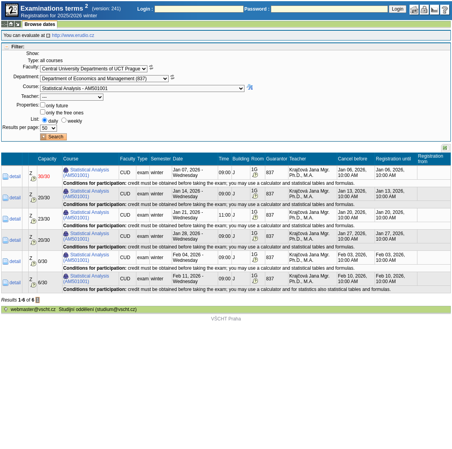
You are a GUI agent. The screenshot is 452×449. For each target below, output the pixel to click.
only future (57, 106)
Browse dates (39, 24)
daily (53, 121)
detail (15, 176)
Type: (33, 60)
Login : (145, 9)
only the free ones (64, 113)
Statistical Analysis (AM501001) (86, 172)
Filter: (17, 47)
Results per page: (20, 127)
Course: (31, 86)
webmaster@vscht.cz (33, 309)
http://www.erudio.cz (73, 35)
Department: (26, 76)
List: (35, 119)
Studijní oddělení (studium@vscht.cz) (98, 309)
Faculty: (31, 67)
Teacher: (30, 96)
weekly (75, 121)
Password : (257, 9)
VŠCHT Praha (226, 319)
